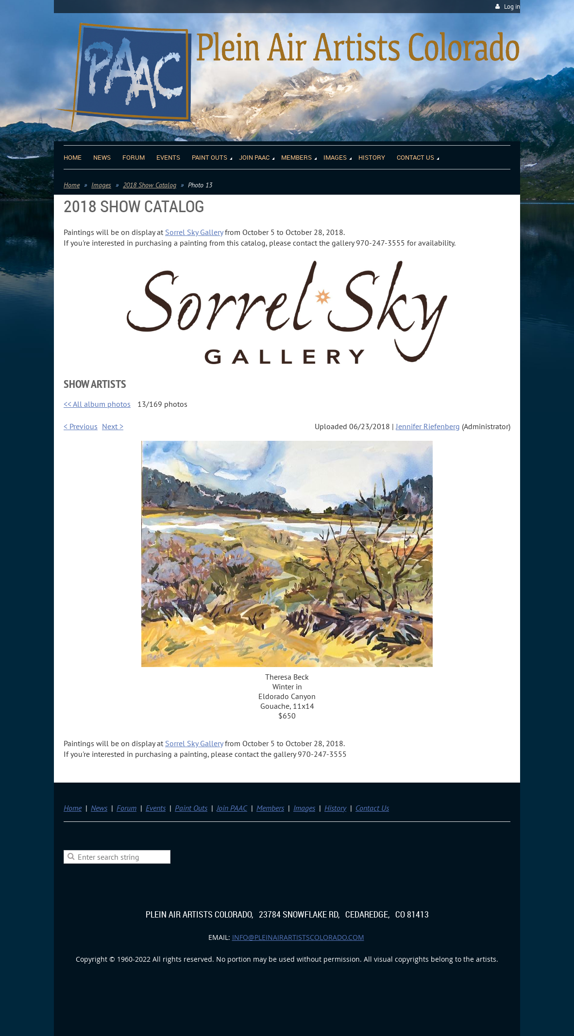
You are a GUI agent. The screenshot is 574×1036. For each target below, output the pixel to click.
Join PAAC (232, 808)
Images (101, 185)
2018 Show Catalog (149, 185)
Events (156, 808)
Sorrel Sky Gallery (194, 232)
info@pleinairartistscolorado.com (298, 937)
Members (270, 808)
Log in (512, 6)
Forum (126, 808)
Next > (112, 426)
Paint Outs (191, 808)
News (99, 808)
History (335, 808)
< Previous (81, 426)
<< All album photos (97, 404)
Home (72, 185)
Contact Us (372, 808)
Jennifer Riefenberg (428, 426)
